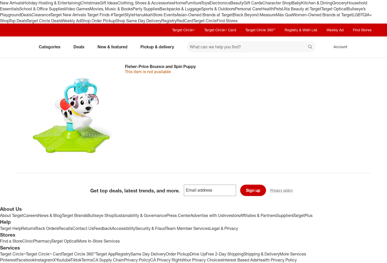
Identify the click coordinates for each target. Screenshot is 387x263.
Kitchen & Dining (316, 2)
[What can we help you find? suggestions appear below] (251, 46)
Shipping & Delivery (261, 254)
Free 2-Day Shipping (225, 254)
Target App (105, 254)
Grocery (339, 2)
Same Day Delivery (148, 254)
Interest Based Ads (239, 259)
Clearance (41, 14)
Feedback (103, 228)
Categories (52, 46)
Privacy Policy (137, 259)
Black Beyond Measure (254, 14)
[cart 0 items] (363, 46)
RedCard (185, 20)
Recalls (65, 228)
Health (267, 8)
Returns (28, 228)
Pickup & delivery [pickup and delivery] (159, 46)
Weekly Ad (71, 20)
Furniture (193, 2)
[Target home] (24, 47)
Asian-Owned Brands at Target (204, 14)
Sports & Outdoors (218, 8)
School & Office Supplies (42, 8)
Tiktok (75, 259)
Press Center (178, 215)
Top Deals (18, 20)
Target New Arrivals (68, 14)
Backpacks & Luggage (180, 8)
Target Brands (74, 215)
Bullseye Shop (100, 215)
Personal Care (248, 8)
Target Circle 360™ (260, 30)
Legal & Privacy (223, 228)
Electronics (219, 2)
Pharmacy (42, 241)
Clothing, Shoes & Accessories (145, 2)
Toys (205, 2)
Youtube (63, 259)
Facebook (26, 259)
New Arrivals (11, 2)
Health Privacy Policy (277, 259)
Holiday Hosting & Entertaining (51, 2)
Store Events (164, 14)
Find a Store (11, 241)
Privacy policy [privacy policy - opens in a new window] (283, 190)
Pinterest (8, 259)
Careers (30, 215)
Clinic (27, 241)
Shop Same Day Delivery (138, 20)
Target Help (10, 228)
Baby (296, 2)
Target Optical (334, 8)
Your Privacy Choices (202, 259)
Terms (87, 259)
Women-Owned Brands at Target (322, 14)
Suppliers (284, 215)
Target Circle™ (183, 30)
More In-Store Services (98, 241)
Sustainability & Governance (140, 215)
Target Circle (205, 20)
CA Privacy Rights (166, 259)
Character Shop (277, 2)
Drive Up (198, 254)
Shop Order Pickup (98, 20)
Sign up (253, 190)
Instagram (44, 259)
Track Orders (46, 228)
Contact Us (83, 228)
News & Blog (50, 215)
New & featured (114, 46)
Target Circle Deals (44, 20)
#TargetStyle (122, 14)
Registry (169, 20)
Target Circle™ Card (220, 30)
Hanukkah (143, 14)
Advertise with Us (207, 215)
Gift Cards (253, 2)
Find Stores (227, 20)
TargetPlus (303, 215)
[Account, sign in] (338, 46)
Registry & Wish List (301, 30)
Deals (26, 14)
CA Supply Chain (108, 259)
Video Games (77, 8)
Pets (278, 8)
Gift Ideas (108, 2)
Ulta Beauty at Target (301, 8)
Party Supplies (146, 8)
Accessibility (123, 228)
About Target (11, 215)
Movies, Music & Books (111, 8)
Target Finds (99, 14)
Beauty (237, 2)
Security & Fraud (150, 228)
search (310, 47)
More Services (292, 254)
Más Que (284, 14)
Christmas (90, 2)
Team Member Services (187, 228)
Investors (231, 215)
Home (179, 2)
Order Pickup (178, 254)
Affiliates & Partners (258, 215)
